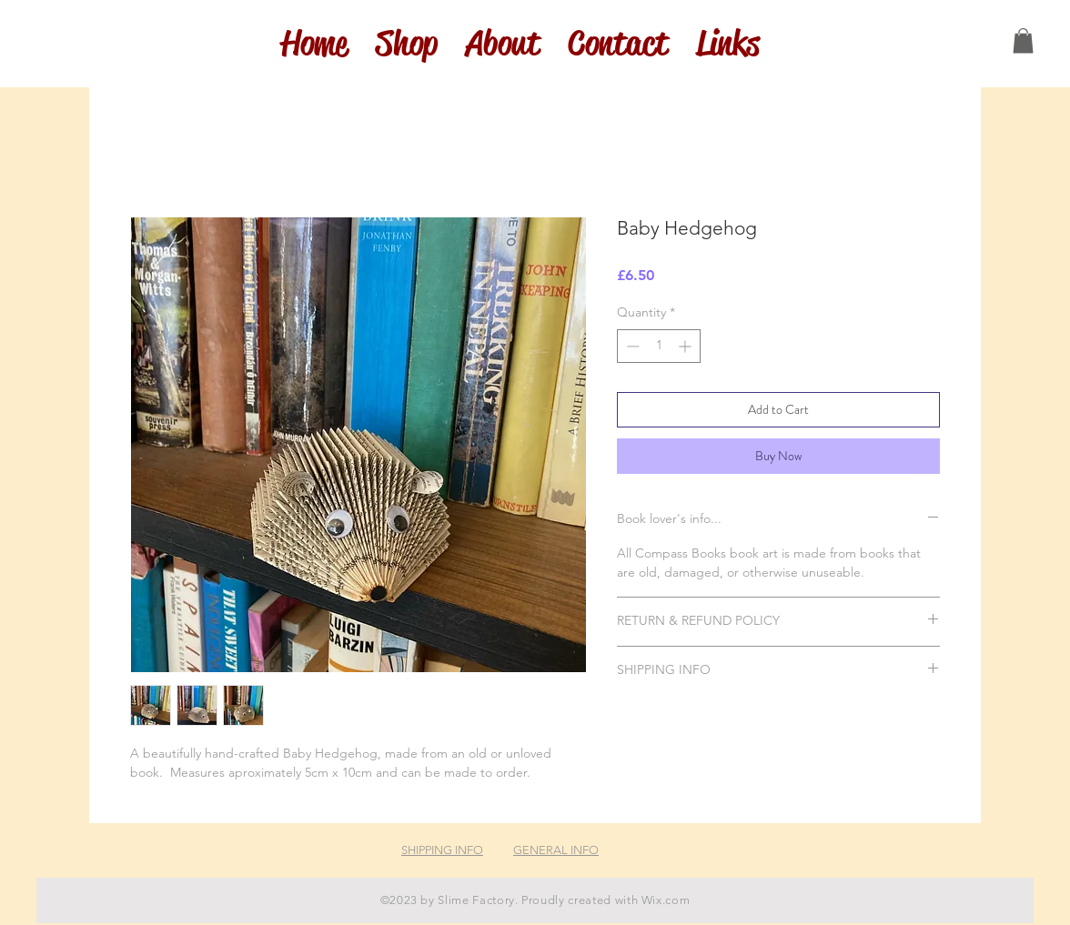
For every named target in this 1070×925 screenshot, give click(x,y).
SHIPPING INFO (442, 850)
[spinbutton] (658, 346)
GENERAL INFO (556, 850)
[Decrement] (631, 346)
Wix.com (666, 900)
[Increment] (686, 346)
